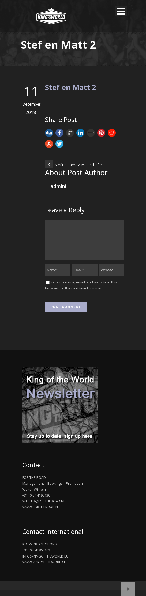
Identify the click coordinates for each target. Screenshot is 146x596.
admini (58, 186)
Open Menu (121, 11)
